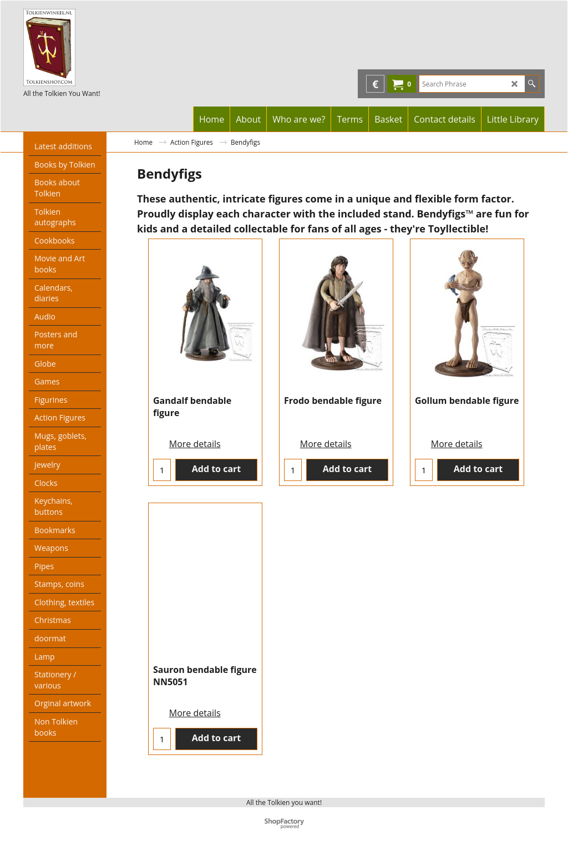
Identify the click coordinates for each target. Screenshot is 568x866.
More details (195, 460)
